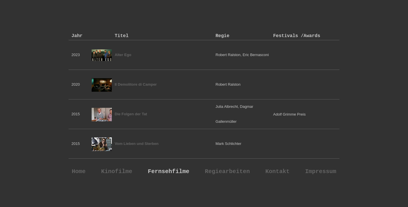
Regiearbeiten (227, 171)
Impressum (320, 171)
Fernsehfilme (168, 171)
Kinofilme (116, 171)
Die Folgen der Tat (131, 114)
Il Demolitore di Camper (136, 84)
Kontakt (277, 171)
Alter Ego (123, 55)
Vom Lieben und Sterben (136, 143)
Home (79, 171)
